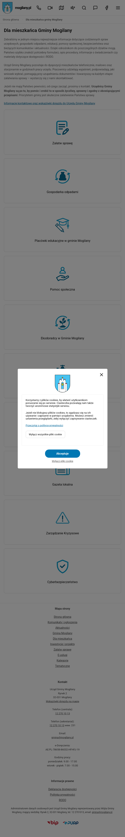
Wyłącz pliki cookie (62, 461)
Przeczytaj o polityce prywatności (44, 425)
